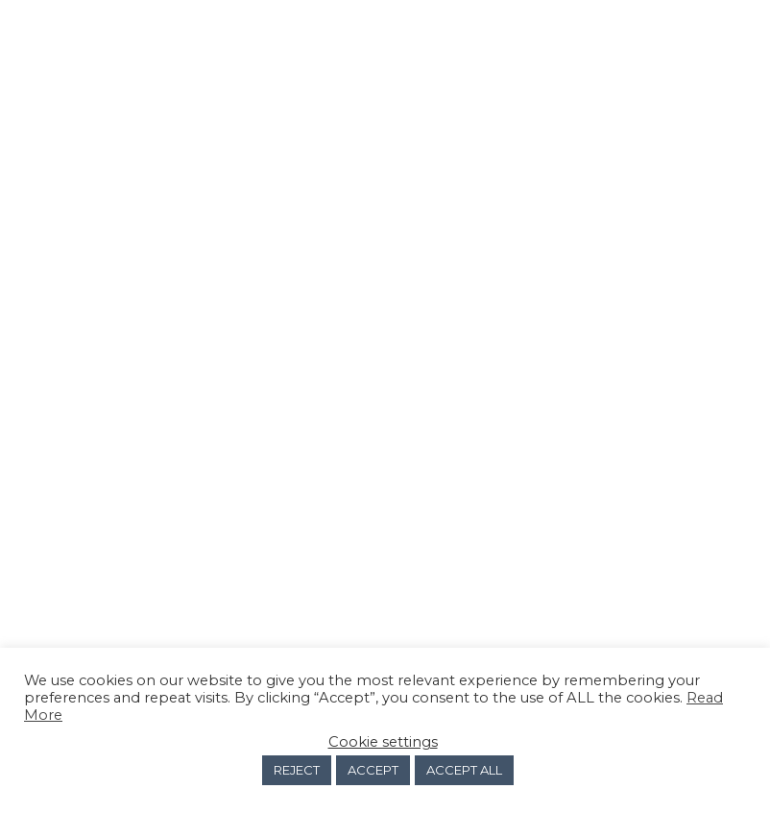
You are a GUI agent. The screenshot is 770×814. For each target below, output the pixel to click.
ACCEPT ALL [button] (464, 769)
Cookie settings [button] (383, 742)
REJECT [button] (297, 769)
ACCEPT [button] (373, 769)
